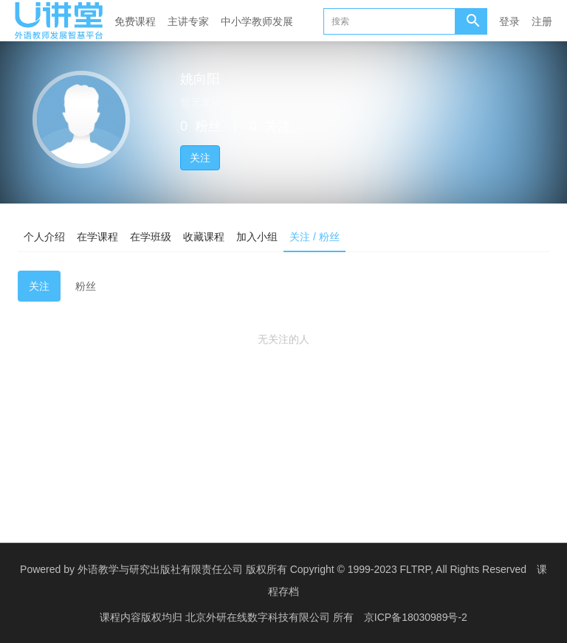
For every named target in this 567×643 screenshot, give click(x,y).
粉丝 (85, 286)
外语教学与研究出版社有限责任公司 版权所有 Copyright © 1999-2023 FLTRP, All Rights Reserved (302, 569)
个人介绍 (44, 237)
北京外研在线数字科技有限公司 (259, 617)
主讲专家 (188, 21)
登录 (509, 21)
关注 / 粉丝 (314, 237)
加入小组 (257, 237)
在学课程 (97, 237)
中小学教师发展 (257, 21)
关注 (200, 158)
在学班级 (150, 237)
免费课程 (135, 21)
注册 (542, 21)
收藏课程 (203, 237)
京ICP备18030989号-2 (415, 617)
